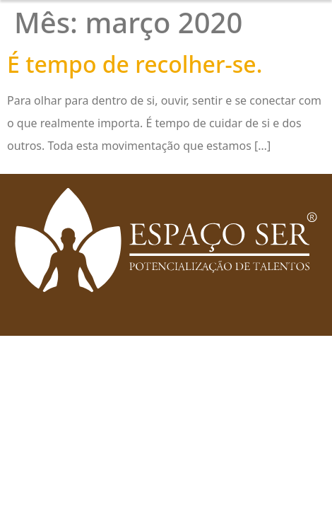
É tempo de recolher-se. (134, 64)
